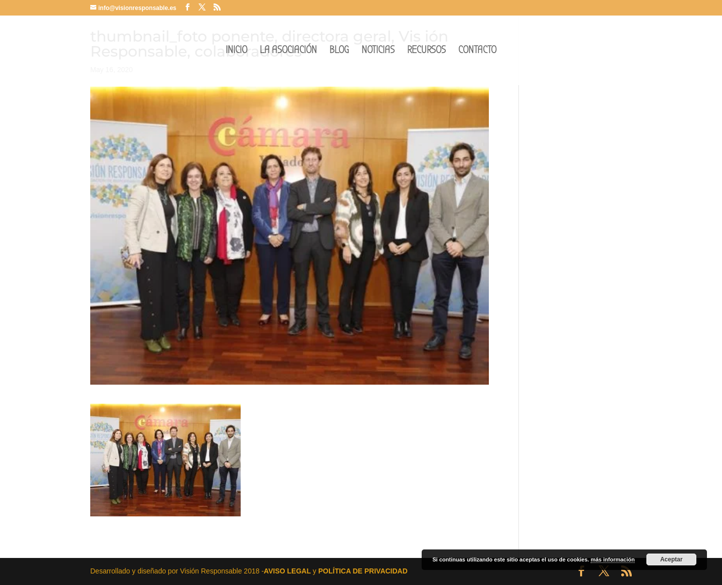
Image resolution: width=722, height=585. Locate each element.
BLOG (339, 51)
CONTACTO (477, 51)
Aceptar (671, 559)
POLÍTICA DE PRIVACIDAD (363, 571)
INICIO (236, 51)
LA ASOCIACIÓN (288, 51)
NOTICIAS (378, 51)
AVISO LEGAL (287, 571)
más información (613, 559)
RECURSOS (426, 51)
